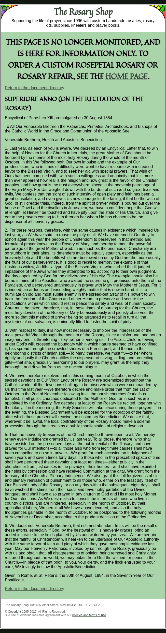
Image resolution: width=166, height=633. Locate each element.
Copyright (14, 611)
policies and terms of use (89, 615)
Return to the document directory (34, 88)
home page (126, 76)
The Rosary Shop (83, 12)
